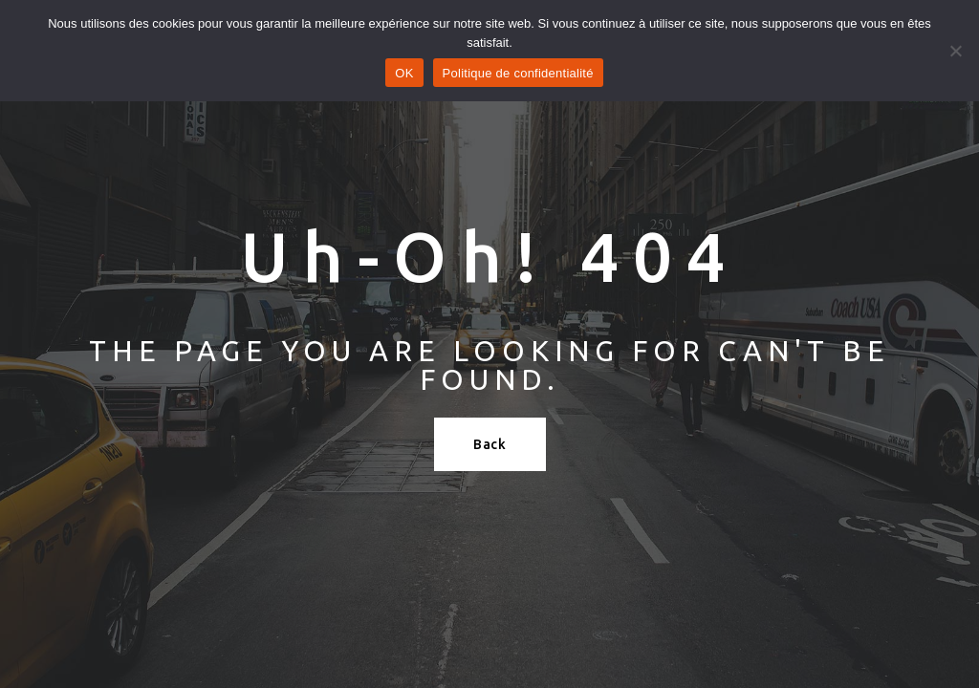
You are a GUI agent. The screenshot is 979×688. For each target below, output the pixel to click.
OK (404, 73)
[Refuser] (955, 50)
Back (490, 444)
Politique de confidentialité (518, 73)
